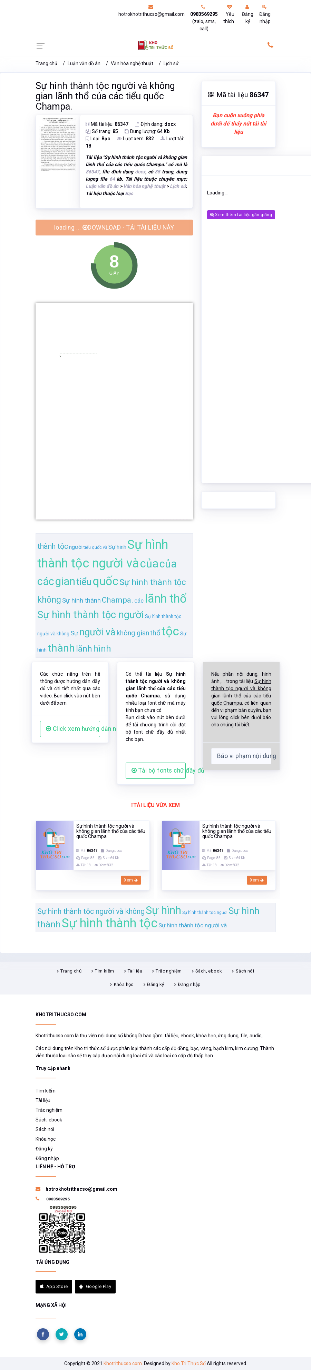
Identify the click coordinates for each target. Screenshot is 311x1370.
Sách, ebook (208, 971)
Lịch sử (171, 63)
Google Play (95, 1286)
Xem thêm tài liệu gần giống (241, 214)
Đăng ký (247, 14)
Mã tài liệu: (107, 124)
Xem (131, 880)
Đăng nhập (265, 14)
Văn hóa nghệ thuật (132, 63)
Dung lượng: (147, 131)
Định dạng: (155, 124)
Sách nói (245, 971)
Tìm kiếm (104, 971)
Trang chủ (46, 63)
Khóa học (124, 984)
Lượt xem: (135, 138)
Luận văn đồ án (84, 63)
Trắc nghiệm (169, 971)
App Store (54, 1286)
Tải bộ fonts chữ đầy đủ (159, 770)
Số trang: (102, 131)
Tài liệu (135, 971)
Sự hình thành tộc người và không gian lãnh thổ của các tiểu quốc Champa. (105, 96)
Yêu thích (228, 14)
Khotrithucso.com (123, 1363)
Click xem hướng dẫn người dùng (73, 728)
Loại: (98, 138)
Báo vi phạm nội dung (244, 756)
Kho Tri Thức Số (189, 1363)
